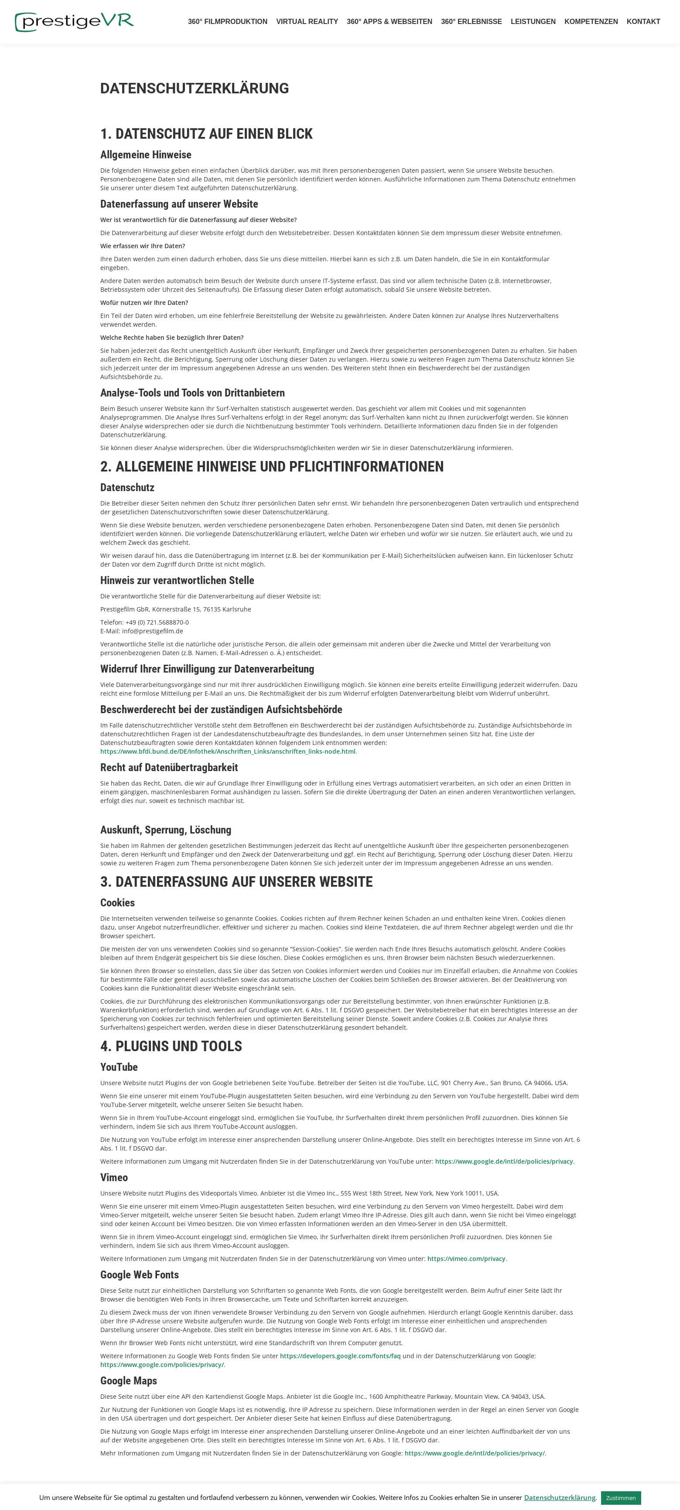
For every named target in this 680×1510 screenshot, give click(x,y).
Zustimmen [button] (621, 1498)
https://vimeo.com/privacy (466, 1258)
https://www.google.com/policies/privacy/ (162, 1364)
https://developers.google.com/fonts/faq (340, 1356)
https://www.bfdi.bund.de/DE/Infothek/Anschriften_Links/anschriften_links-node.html (227, 751)
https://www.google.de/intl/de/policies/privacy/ (475, 1453)
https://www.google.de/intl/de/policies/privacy (504, 1161)
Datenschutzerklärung (559, 1497)
